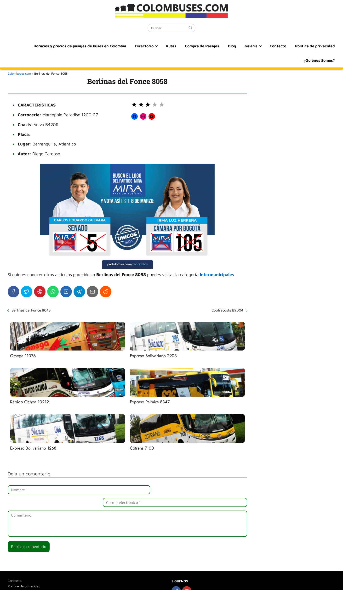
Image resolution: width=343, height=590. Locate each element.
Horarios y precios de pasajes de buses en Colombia (88, 46)
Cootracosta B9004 (227, 310)
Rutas (177, 46)
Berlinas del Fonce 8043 (31, 310)
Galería (253, 46)
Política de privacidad (315, 46)
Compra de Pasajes (207, 46)
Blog (236, 46)
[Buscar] (190, 28)
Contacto (279, 46)
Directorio (152, 46)
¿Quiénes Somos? (319, 60)
